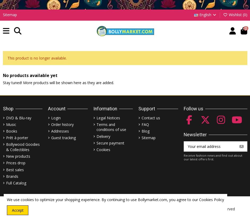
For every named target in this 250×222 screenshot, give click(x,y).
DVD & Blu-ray (18, 117)
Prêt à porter (17, 137)
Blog (146, 131)
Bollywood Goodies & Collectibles (23, 147)
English (205, 14)
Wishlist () (235, 14)
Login (56, 117)
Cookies (103, 149)
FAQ (145, 124)
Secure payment (110, 143)
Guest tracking (63, 137)
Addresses (60, 131)
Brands (12, 176)
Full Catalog (16, 182)
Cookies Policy (211, 199)
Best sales (15, 169)
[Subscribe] (241, 147)
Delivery (103, 136)
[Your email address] (210, 147)
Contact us (151, 117)
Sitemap (10, 14)
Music (11, 124)
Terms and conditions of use (111, 127)
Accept (18, 210)
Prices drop (15, 162)
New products (18, 156)
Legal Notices (108, 117)
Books (11, 131)
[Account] (232, 31)
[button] (6, 31)
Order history (62, 124)
